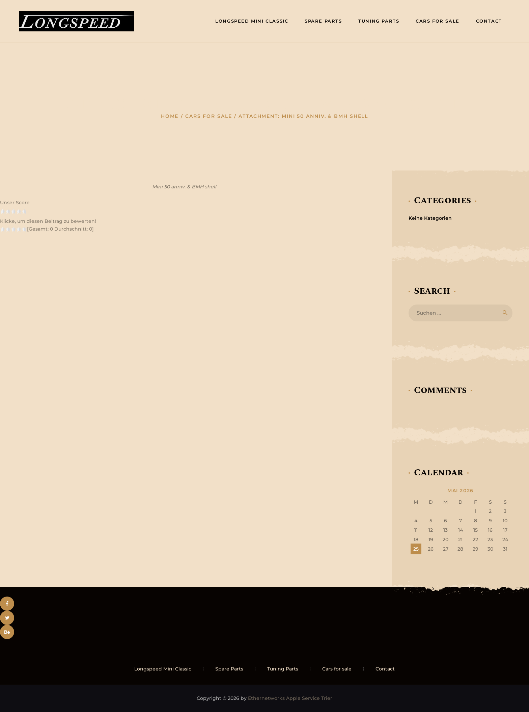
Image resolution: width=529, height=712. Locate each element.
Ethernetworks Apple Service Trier (290, 698)
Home (170, 116)
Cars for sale (208, 116)
